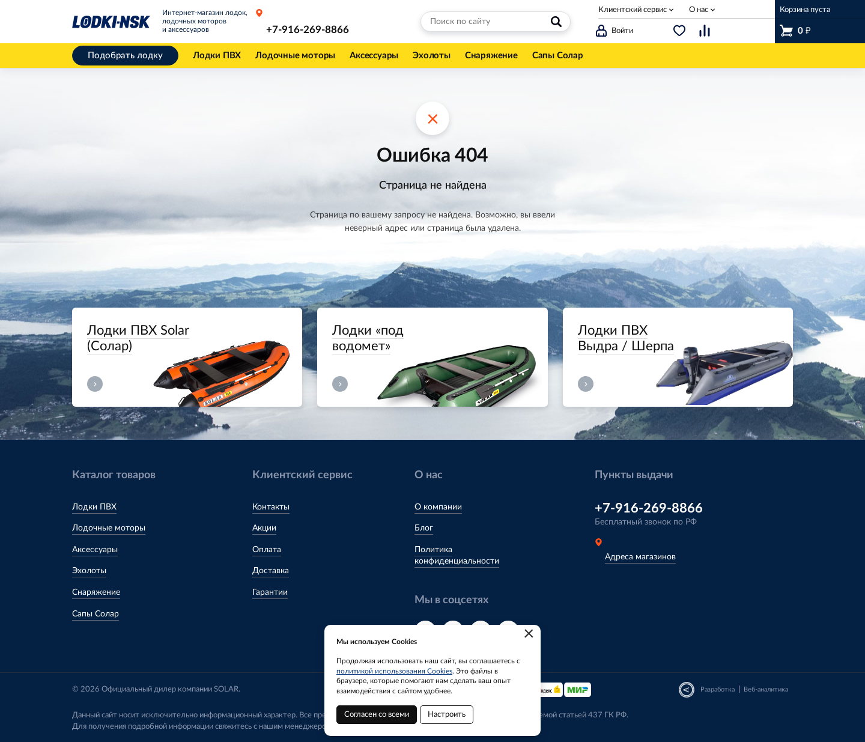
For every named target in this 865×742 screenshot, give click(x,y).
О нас (698, 10)
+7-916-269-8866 (307, 30)
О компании (438, 507)
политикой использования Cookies (394, 671)
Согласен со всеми (376, 715)
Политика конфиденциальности (456, 556)
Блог (423, 528)
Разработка (717, 689)
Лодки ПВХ (94, 507)
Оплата (266, 550)
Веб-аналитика (766, 689)
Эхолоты (89, 571)
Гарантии (270, 592)
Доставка (270, 571)
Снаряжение (96, 592)
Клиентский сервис (632, 10)
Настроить (447, 715)
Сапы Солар (95, 614)
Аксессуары (95, 550)
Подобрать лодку (125, 55)
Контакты (271, 507)
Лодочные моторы (108, 528)
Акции (264, 528)
